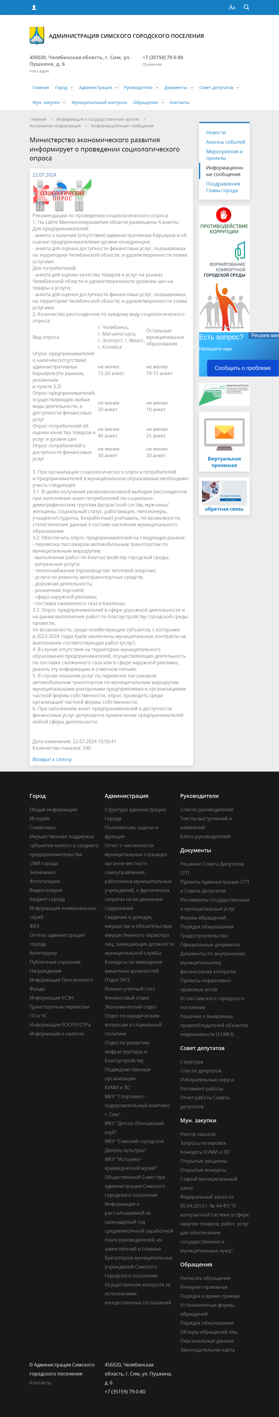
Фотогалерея (45, 881)
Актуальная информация (55, 125)
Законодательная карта (207, 1349)
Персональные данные (207, 1341)
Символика (43, 827)
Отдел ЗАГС (118, 980)
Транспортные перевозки (60, 1006)
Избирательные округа (207, 1079)
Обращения (145, 102)
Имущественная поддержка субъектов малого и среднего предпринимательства (64, 845)
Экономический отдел (130, 1006)
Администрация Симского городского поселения (117, 36)
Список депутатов (200, 1070)
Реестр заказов (197, 1134)
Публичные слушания (55, 962)
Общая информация (53, 809)
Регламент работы (201, 1088)
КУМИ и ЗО (117, 1087)
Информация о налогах (57, 1033)
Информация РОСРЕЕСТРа (60, 1024)
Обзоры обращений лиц (208, 1332)
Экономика (43, 872)
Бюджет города (47, 899)
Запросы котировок (203, 1143)
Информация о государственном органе (97, 119)
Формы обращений (203, 917)
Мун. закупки (46, 102)
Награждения (45, 971)
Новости (216, 132)
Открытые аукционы (203, 1161)
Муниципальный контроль (99, 102)
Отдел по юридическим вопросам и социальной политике (133, 1024)
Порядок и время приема (210, 1296)
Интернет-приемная (203, 1287)
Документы (175, 87)
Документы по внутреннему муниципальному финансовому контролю (212, 962)
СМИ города (44, 863)
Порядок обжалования (207, 926)
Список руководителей (206, 809)
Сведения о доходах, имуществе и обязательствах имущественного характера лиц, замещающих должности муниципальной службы (139, 935)
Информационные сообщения (122, 125)
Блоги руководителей (205, 836)
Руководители (138, 87)
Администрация (95, 87)
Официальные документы (210, 944)
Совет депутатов (216, 87)
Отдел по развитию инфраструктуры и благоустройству (127, 1051)
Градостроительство (204, 935)
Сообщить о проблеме (243, 368)
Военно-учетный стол (130, 989)
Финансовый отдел (127, 997)
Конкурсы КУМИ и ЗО (204, 1152)
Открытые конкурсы (203, 1170)
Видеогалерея (46, 890)
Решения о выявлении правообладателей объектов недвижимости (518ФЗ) (214, 1025)
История (39, 818)
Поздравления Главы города (223, 187)
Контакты (179, 102)
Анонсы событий (225, 142)
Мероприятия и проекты (224, 154)
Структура (191, 1061)
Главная (41, 87)
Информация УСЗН (52, 997)
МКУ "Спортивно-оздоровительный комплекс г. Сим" (137, 1105)
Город (61, 87)
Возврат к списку (52, 759)
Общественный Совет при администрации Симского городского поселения (135, 1186)
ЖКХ (34, 926)
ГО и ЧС (38, 1015)
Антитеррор (43, 953)
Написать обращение (205, 1278)
